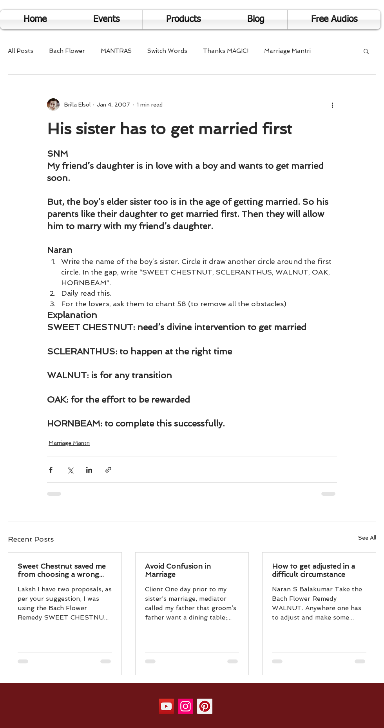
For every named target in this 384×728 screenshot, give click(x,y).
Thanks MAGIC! (225, 50)
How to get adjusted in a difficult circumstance (313, 570)
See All (367, 538)
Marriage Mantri (287, 50)
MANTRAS (116, 50)
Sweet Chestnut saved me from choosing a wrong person (62, 570)
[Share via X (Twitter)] (70, 469)
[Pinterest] (204, 706)
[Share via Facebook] (50, 469)
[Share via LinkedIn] (89, 469)
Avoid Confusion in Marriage (178, 570)
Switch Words (167, 50)
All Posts (20, 50)
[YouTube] (166, 706)
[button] (366, 51)
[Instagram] (185, 706)
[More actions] (332, 104)
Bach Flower (67, 50)
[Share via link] (108, 469)
